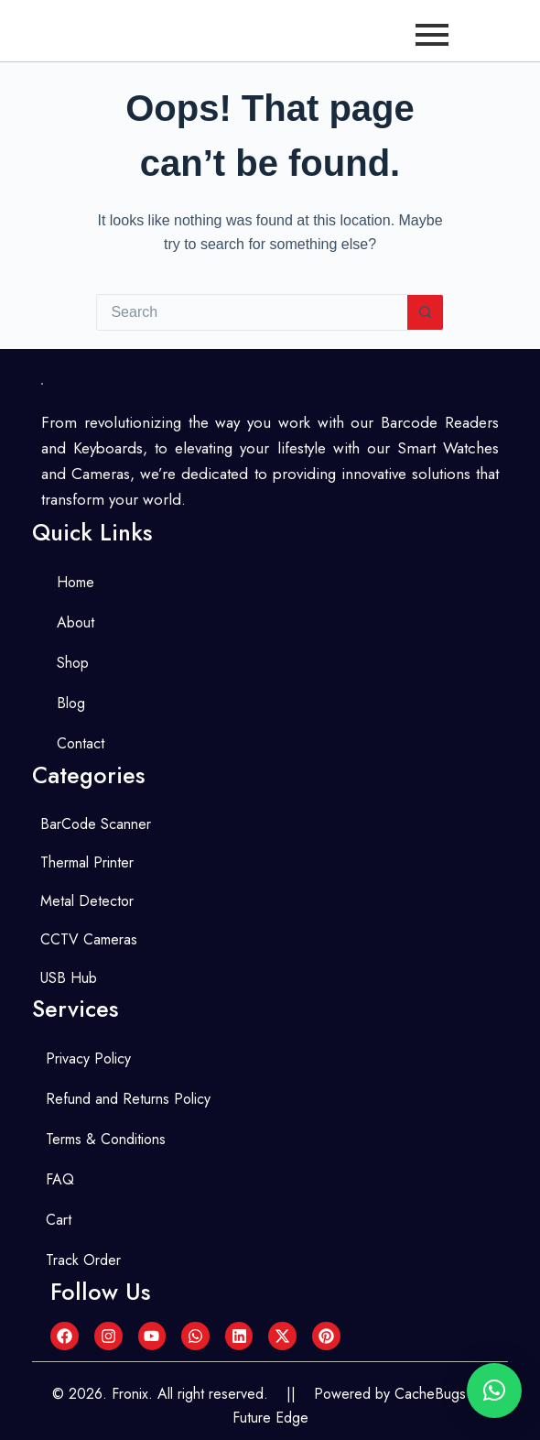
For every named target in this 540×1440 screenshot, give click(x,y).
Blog (71, 703)
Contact (80, 743)
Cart (58, 1219)
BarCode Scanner (95, 824)
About (75, 622)
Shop (73, 662)
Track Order (83, 1260)
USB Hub (68, 977)
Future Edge (270, 1417)
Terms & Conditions (106, 1139)
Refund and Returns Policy (128, 1098)
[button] (494, 1390)
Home (75, 582)
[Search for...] (251, 312)
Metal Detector (87, 900)
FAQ (60, 1179)
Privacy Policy (88, 1058)
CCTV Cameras (88, 939)
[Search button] (425, 312)
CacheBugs (430, 1393)
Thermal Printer (87, 862)
